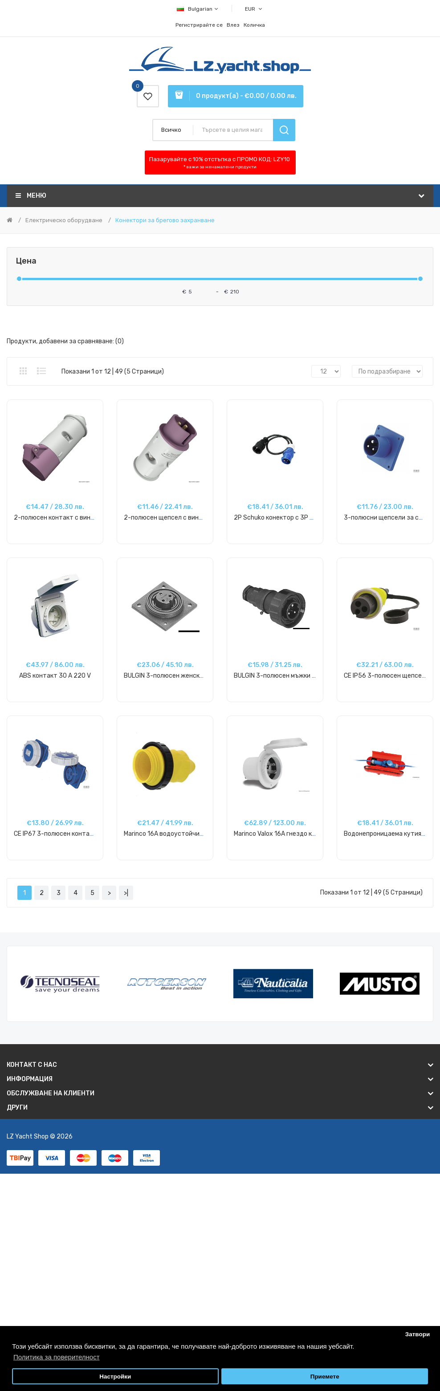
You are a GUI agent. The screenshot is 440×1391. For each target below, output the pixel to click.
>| (126, 893)
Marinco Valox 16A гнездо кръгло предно (293, 834)
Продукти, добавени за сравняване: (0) (65, 341)
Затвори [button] (417, 1334)
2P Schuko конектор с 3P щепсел (283, 517)
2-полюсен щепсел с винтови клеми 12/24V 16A (196, 517)
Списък (41, 370)
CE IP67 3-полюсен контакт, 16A (62, 834)
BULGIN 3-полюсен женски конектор (178, 675)
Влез (233, 25)
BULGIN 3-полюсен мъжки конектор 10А (293, 675)
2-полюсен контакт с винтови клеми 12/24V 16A (86, 517)
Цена (26, 261)
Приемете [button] (324, 1376)
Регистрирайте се (199, 25)
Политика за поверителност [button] (56, 1357)
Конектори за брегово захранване (165, 220)
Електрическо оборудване (63, 220)
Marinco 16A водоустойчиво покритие (180, 834)
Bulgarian (198, 9)
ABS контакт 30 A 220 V (55, 675)
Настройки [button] (115, 1376)
